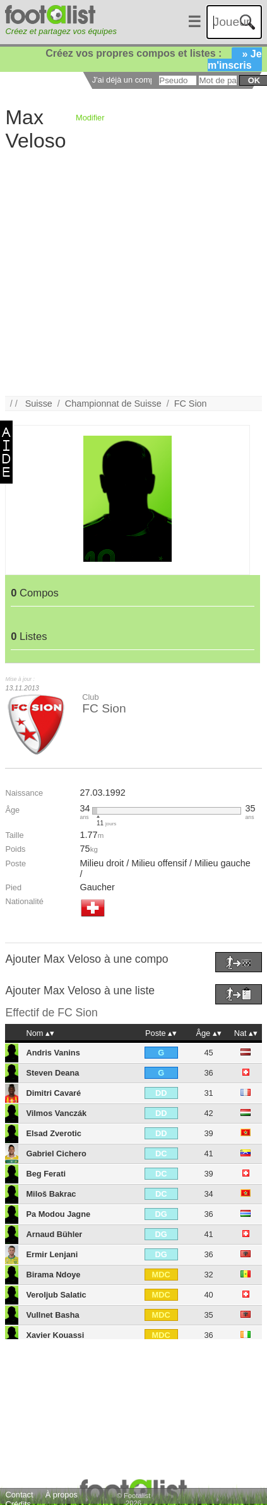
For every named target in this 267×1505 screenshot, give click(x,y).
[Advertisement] (124, 272)
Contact (19, 1494)
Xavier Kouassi (55, 1335)
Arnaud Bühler (54, 1234)
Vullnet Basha (52, 1315)
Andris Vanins (53, 1052)
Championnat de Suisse (113, 403)
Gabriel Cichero (56, 1153)
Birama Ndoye (53, 1274)
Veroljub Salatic (56, 1294)
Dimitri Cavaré (53, 1093)
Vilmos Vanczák (56, 1113)
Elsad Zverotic (53, 1133)
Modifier (90, 117)
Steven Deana (52, 1073)
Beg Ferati (46, 1173)
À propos (61, 1494)
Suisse (38, 403)
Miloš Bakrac (51, 1194)
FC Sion (190, 403)
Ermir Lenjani (52, 1254)
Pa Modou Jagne (58, 1214)
